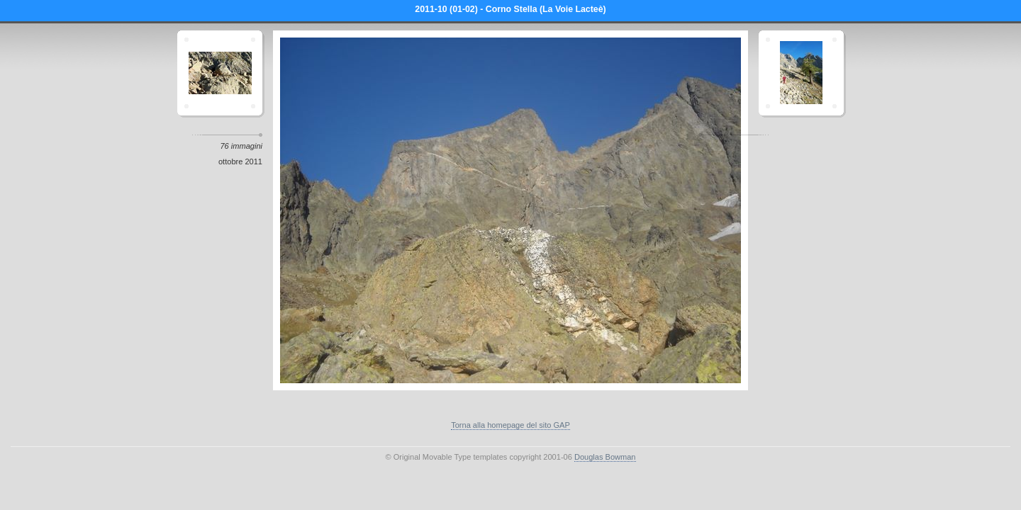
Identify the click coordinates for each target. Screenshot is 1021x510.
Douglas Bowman (605, 457)
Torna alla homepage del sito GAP (510, 425)
